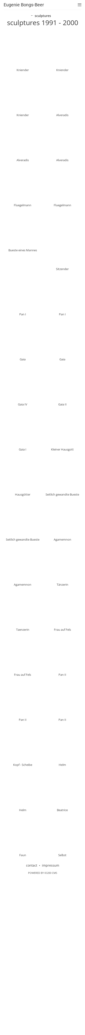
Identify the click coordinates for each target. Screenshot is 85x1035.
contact (31, 1021)
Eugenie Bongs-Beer (24, 4)
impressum (50, 1021)
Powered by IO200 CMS (42, 1029)
